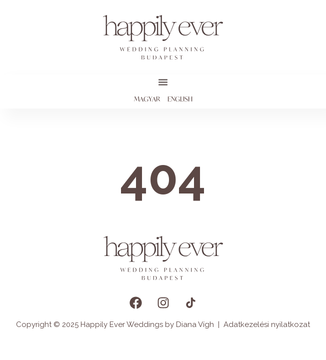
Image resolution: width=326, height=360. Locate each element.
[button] (163, 82)
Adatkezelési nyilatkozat (267, 324)
